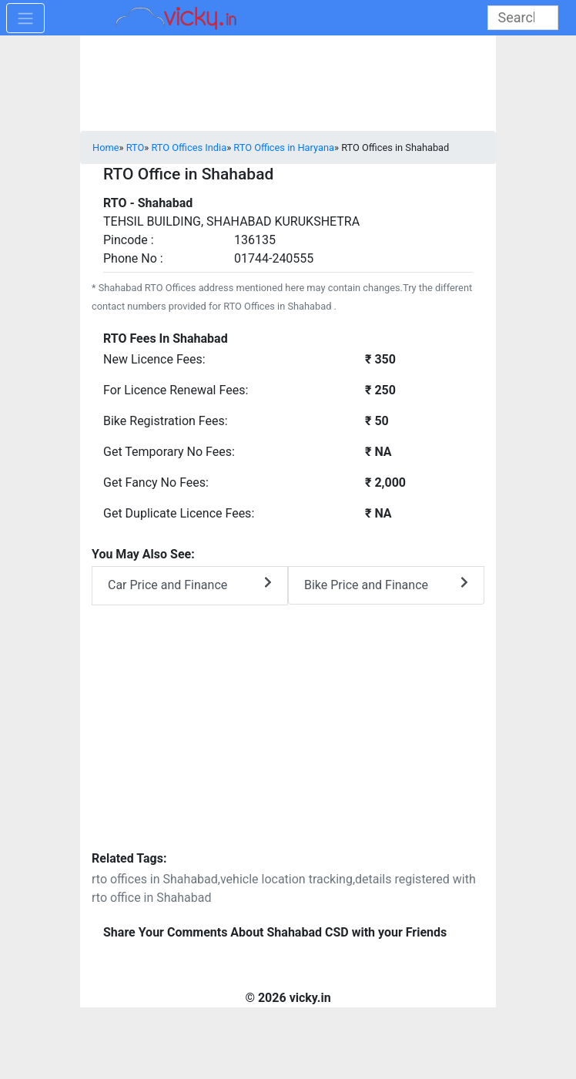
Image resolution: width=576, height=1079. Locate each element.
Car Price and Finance (190, 584)
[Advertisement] (288, 738)
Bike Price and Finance (386, 584)
